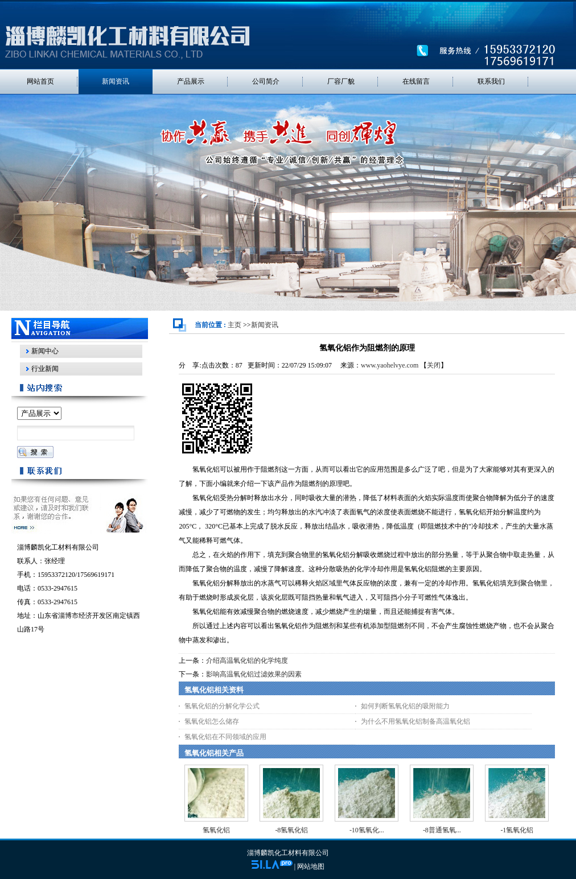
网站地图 (310, 866)
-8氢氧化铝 (291, 830)
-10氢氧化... (366, 830)
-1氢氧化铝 (516, 830)
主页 (234, 325)
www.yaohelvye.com (389, 365)
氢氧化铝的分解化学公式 (222, 706)
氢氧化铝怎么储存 (211, 721)
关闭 (434, 365)
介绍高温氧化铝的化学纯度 (247, 661)
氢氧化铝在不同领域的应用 (225, 737)
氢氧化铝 (216, 830)
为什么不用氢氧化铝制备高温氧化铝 (415, 721)
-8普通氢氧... (442, 830)
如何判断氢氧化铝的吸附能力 (405, 706)
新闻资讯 (264, 325)
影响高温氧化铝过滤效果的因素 (254, 674)
